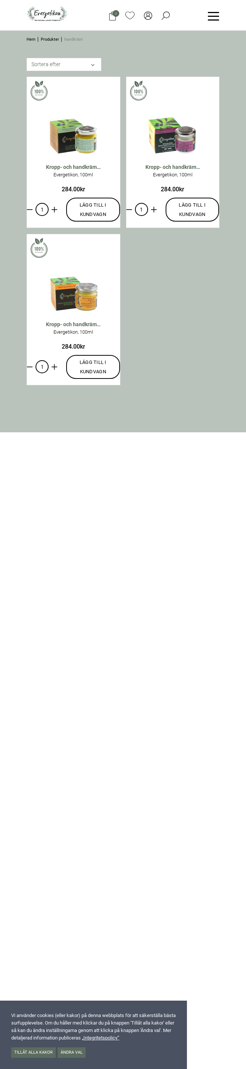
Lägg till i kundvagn (93, 209)
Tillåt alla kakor (33, 1052)
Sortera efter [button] (46, 64)
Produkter (50, 39)
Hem (31, 39)
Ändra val (72, 1052)
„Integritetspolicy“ (100, 1038)
